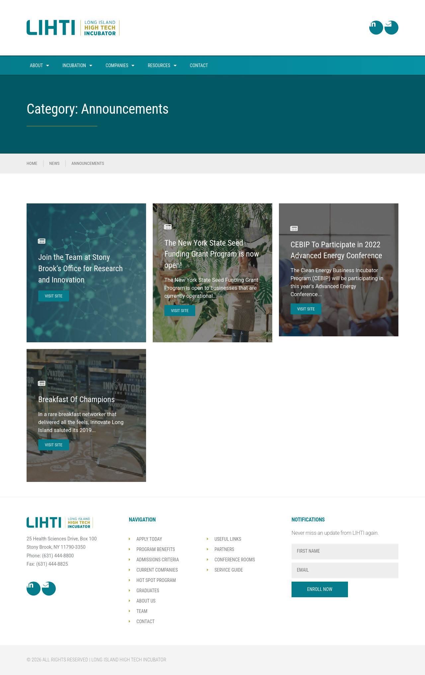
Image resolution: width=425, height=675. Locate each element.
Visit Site (53, 295)
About (39, 65)
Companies (120, 65)
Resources (162, 65)
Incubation (77, 65)
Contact (199, 65)
